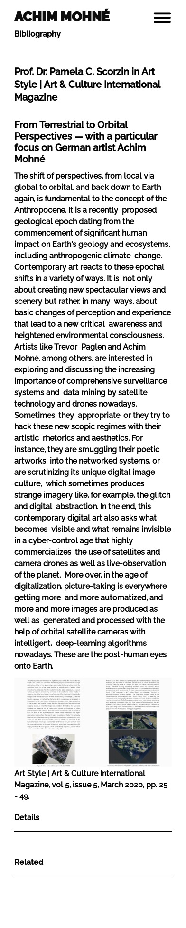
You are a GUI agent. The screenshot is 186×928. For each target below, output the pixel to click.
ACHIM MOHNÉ (62, 17)
